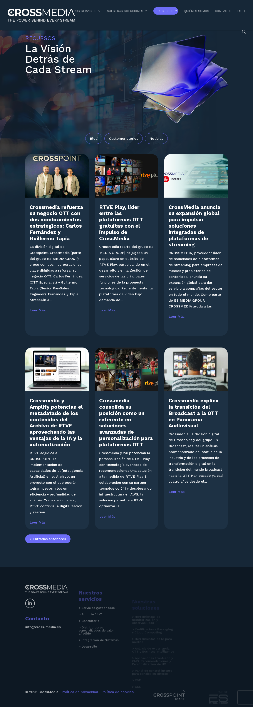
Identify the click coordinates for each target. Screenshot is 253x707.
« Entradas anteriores (48, 542)
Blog (94, 138)
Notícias (156, 138)
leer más (37, 313)
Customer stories (123, 138)
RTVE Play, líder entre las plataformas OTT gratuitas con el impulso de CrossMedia (121, 225)
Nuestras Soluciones (125, 11)
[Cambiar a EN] (66, 25)
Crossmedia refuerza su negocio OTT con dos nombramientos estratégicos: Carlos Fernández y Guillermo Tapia (56, 225)
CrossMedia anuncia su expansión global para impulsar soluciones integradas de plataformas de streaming (194, 228)
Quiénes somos (196, 11)
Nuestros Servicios (80, 11)
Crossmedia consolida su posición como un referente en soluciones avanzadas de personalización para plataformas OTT (126, 425)
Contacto (223, 11)
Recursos (166, 11)
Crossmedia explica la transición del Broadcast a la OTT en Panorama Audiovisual (194, 416)
